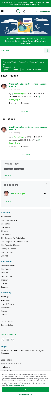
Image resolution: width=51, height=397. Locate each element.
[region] (25, 384)
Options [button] (47, 50)
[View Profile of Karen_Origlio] (19, 94)
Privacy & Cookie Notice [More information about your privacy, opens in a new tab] (15, 385)
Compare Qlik (6, 276)
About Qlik (5, 297)
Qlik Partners (6, 269)
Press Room (6, 300)
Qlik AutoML (6, 227)
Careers (4, 314)
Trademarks (6, 367)
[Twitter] (2, 339)
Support (4, 287)
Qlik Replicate (6, 234)
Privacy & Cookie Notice (11, 363)
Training (4, 283)
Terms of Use (6, 370)
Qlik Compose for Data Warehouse (15, 241)
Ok (25, 389)
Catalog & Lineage (8, 249)
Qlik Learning (14, 89)
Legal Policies (6, 360)
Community (7, 67)
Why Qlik (4, 256)
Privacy (4, 311)
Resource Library (8, 266)
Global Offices (7, 321)
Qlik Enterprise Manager (10, 245)
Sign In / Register (43, 11)
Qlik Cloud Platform (9, 220)
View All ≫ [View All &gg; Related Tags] (8, 175)
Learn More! (25, 43)
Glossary (4, 280)
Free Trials (5, 273)
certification (8, 169)
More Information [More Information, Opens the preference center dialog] (25, 394)
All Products (6, 217)
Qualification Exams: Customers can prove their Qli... (28, 85)
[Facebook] (12, 339)
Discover (25, 25)
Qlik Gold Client (7, 252)
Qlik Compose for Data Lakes (13, 238)
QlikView (4, 231)
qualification (19, 169)
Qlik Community (8, 334)
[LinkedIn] (7, 339)
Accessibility (6, 307)
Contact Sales (7, 325)
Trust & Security (7, 304)
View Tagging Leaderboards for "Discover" (25, 184)
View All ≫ (25, 111)
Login (31, 2)
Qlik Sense (5, 224)
